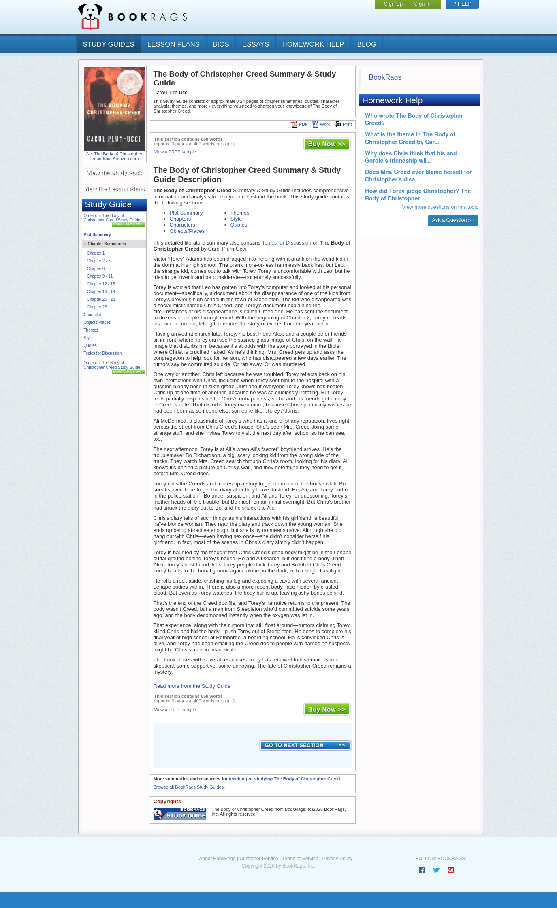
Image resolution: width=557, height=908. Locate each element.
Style (88, 338)
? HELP (462, 4)
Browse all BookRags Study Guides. (189, 787)
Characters (94, 315)
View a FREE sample (175, 151)
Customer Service (258, 858)
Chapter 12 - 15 (101, 284)
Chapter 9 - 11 (100, 276)
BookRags (385, 77)
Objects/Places (97, 322)
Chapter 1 (96, 253)
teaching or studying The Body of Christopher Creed (284, 778)
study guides (108, 44)
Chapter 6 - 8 (99, 268)
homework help (313, 44)
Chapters (180, 219)
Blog (366, 44)
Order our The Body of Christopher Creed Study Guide (112, 217)
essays (255, 44)
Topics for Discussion (103, 353)
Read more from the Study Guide (192, 686)
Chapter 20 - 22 (101, 299)
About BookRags (217, 858)
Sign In (422, 4)
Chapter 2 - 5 (99, 261)
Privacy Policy (337, 858)
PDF (299, 124)
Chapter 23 (97, 307)
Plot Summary (97, 234)
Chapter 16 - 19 (101, 291)
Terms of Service (300, 858)
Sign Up (393, 4)
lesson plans (173, 44)
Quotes (90, 345)
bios (221, 44)
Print (343, 124)
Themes (91, 330)
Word (321, 124)
